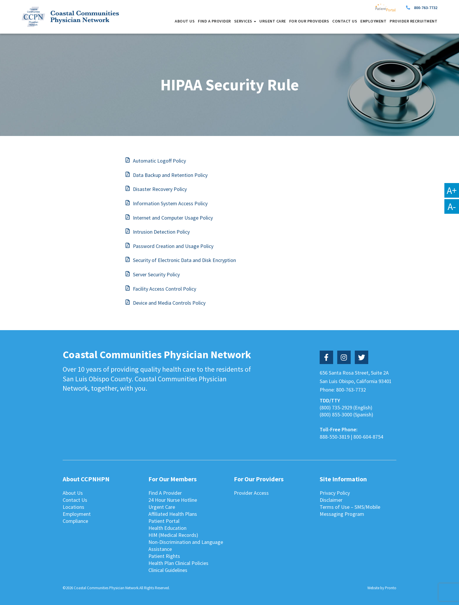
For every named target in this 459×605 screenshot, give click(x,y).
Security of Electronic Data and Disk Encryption (184, 260)
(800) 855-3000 (336, 414)
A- (452, 206)
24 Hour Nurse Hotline (172, 500)
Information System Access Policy (170, 203)
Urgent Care (272, 21)
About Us (185, 21)
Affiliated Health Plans (172, 514)
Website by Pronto (381, 587)
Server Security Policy (156, 274)
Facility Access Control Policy (164, 288)
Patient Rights (164, 556)
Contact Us (344, 21)
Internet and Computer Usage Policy (173, 217)
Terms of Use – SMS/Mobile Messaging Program (350, 510)
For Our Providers (309, 21)
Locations (73, 507)
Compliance (75, 521)
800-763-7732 (425, 7)
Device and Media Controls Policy (169, 302)
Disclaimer (331, 500)
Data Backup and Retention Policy (170, 175)
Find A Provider (214, 21)
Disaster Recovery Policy (160, 189)
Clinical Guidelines (167, 570)
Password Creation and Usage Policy (173, 246)
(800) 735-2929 (336, 407)
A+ (452, 190)
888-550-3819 (335, 436)
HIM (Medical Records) (173, 535)
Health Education (167, 528)
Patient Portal (163, 521)
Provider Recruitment (413, 21)
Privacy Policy (335, 492)
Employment (373, 21)
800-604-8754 (368, 436)
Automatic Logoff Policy (159, 160)
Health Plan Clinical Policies (178, 563)
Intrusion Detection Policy (161, 231)
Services (245, 21)
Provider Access (251, 492)
